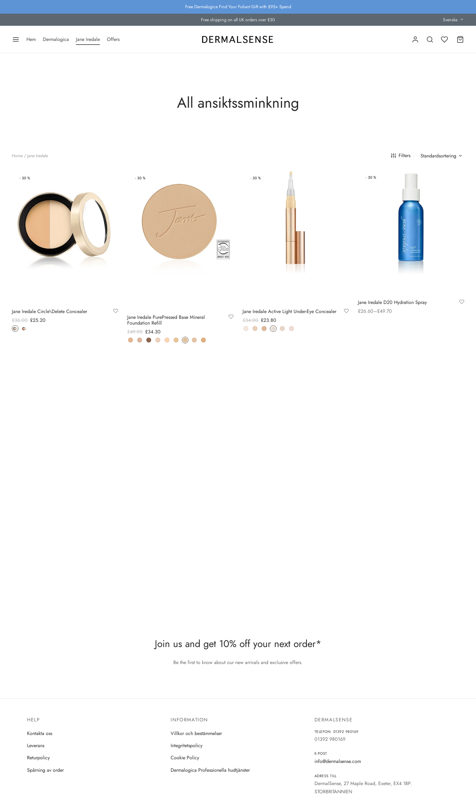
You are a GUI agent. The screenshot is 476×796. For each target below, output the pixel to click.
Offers (113, 39)
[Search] (429, 39)
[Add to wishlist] (115, 311)
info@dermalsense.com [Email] (337, 761)
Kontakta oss (39, 733)
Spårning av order (45, 770)
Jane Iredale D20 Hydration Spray (392, 302)
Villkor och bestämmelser (196, 733)
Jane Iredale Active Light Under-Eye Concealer (289, 311)
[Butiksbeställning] (440, 156)
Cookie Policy (185, 757)
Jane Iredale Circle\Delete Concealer (49, 311)
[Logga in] (415, 39)
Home (17, 156)
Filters (400, 155)
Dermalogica (56, 39)
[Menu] (15, 39)
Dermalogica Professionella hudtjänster (210, 770)
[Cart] (460, 39)
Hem (31, 39)
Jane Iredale (88, 39)
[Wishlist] (445, 39)
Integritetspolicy (186, 745)
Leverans (35, 745)
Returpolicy (38, 757)
